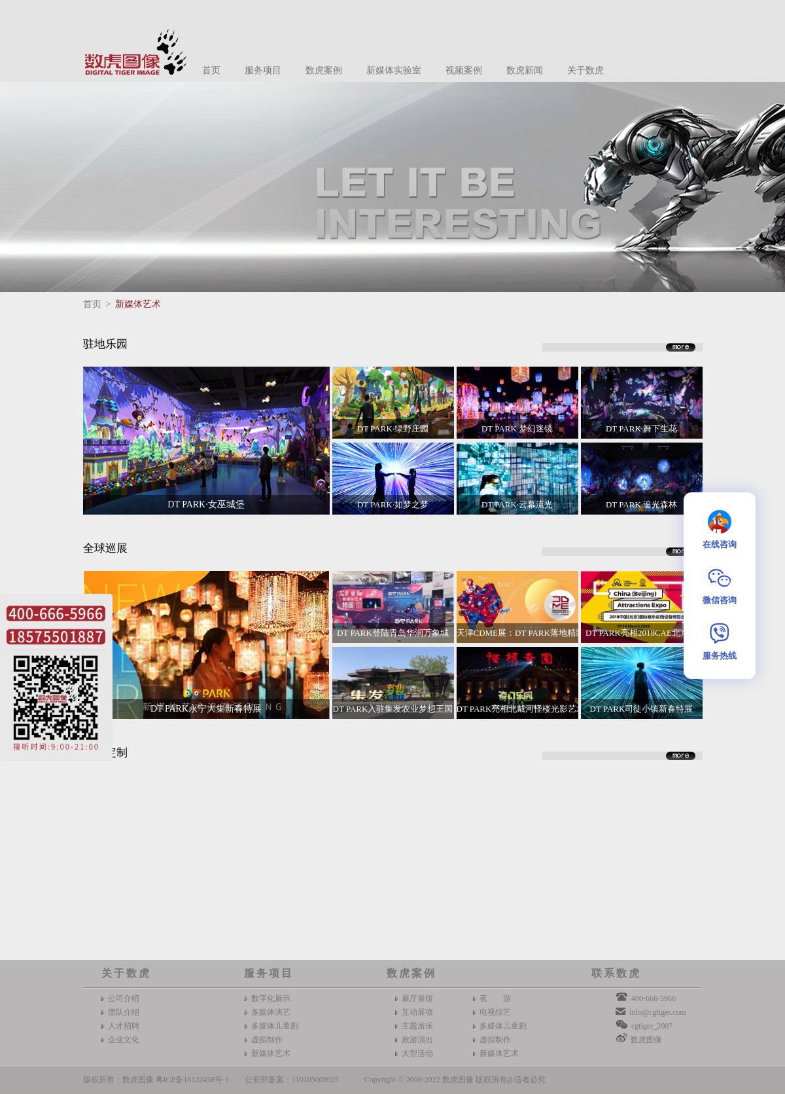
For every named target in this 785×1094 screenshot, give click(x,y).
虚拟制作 (267, 1039)
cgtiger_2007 (651, 1025)
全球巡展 (105, 548)
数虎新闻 (524, 70)
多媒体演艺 (270, 1012)
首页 (211, 70)
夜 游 (495, 998)
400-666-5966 (653, 998)
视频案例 (463, 70)
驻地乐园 (105, 344)
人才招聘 (123, 1025)
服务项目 (263, 70)
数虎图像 (646, 1039)
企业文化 (123, 1039)
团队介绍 (123, 1012)
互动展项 (417, 1012)
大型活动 (417, 1053)
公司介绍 (123, 998)
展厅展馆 (417, 998)
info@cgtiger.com (657, 1012)
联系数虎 (616, 973)
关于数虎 (585, 70)
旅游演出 (417, 1039)
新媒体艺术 (138, 304)
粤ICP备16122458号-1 (193, 1079)
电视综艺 (495, 1012)
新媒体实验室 (393, 70)
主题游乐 (417, 1025)
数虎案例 (323, 70)
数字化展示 (270, 998)
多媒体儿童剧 (274, 1025)
